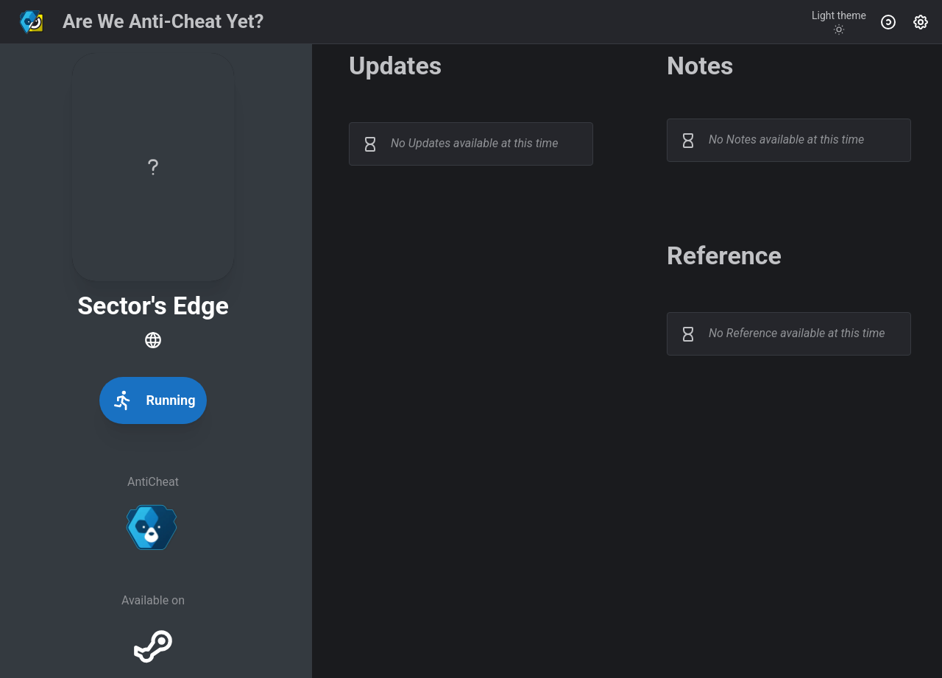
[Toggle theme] (839, 22)
